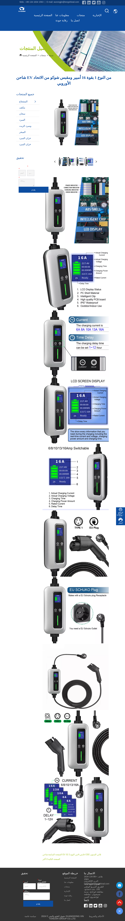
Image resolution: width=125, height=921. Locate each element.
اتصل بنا (75, 20)
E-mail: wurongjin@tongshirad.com (63, 2)
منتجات (83, 15)
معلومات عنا (64, 15)
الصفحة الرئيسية (43, 15)
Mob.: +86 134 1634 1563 (31, 2)
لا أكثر (45, 859)
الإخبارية (97, 15)
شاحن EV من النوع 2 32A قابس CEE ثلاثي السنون (72, 854)
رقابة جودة (62, 20)
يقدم (33, 189)
